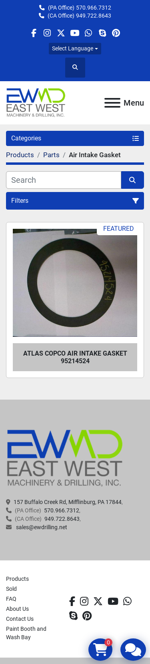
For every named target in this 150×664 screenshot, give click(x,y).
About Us (17, 609)
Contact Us (20, 619)
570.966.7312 (93, 7)
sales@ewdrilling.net (41, 527)
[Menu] (112, 103)
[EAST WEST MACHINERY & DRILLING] (65, 458)
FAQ (11, 599)
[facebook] (33, 33)
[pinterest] (115, 33)
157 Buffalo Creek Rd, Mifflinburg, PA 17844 (68, 502)
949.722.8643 (93, 15)
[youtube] (74, 33)
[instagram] (47, 33)
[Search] (63, 180)
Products (17, 579)
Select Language (72, 48)
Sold (11, 589)
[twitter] (61, 33)
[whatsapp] (88, 33)
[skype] (102, 33)
